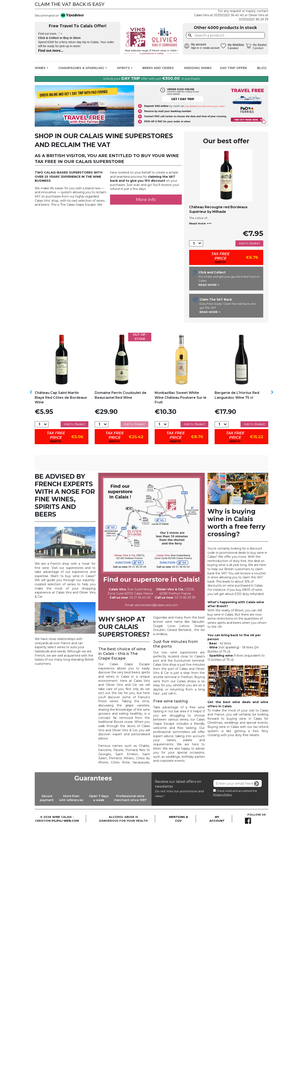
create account (211, 47)
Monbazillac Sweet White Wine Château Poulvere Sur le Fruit (180, 397)
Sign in (195, 47)
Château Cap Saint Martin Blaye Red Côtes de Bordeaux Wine (61, 397)
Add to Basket (249, 243)
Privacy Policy (222, 827)
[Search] (225, 35)
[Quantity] (193, 243)
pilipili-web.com (65, 853)
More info (146, 199)
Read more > (208, 284)
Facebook (262, 4)
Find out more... (50, 50)
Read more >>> (200, 223)
